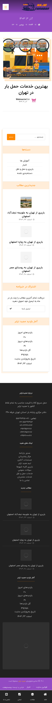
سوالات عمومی (24, 470)
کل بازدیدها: (25, 350)
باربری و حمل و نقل (24, 169)
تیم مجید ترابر (24, 463)
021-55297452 (26, 422)
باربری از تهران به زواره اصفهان (26, 242)
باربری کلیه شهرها (24, 466)
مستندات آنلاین (24, 460)
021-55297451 (22, 418)
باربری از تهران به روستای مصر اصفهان (26, 269)
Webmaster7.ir (23, 99)
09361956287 (26, 432)
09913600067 (26, 435)
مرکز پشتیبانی (24, 456)
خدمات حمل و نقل (25, 473)
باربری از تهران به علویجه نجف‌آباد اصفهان (26, 214)
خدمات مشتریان (24, 477)
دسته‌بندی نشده (24, 173)
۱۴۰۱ (35, 681)
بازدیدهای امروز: (24, 332)
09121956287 (26, 428)
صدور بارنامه (24, 453)
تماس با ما (25, 480)
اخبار (24, 164)
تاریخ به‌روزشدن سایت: (25, 358)
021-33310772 (26, 425)
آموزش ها (24, 160)
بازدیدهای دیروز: (24, 341)
